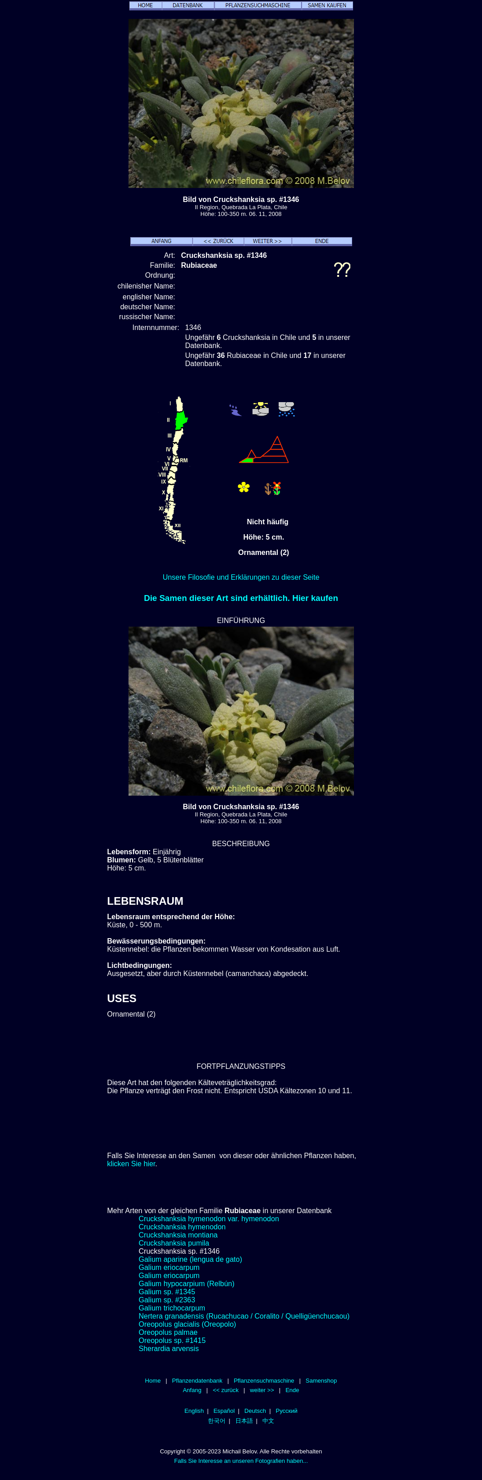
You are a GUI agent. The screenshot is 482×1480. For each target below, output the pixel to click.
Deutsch (255, 1410)
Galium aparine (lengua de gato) (190, 1259)
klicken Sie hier (131, 1164)
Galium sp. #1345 (167, 1292)
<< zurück (226, 1390)
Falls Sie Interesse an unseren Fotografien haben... (241, 1460)
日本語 (244, 1420)
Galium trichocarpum (172, 1308)
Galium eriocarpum (169, 1267)
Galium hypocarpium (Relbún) (187, 1284)
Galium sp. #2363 (167, 1300)
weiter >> (262, 1390)
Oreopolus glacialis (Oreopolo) (187, 1324)
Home (153, 1380)
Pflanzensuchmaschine (264, 1380)
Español (223, 1410)
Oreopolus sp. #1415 (172, 1340)
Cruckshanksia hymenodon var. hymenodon (209, 1219)
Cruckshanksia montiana (178, 1235)
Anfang (192, 1390)
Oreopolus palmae (168, 1332)
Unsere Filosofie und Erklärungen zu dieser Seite (241, 577)
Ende (292, 1390)
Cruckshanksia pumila (174, 1243)
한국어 (216, 1420)
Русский (286, 1410)
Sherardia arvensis (169, 1348)
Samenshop (321, 1380)
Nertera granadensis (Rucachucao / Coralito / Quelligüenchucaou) (244, 1316)
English (194, 1410)
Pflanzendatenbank (197, 1380)
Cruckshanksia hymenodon (182, 1227)
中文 (268, 1420)
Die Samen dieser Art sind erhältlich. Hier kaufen (241, 598)
